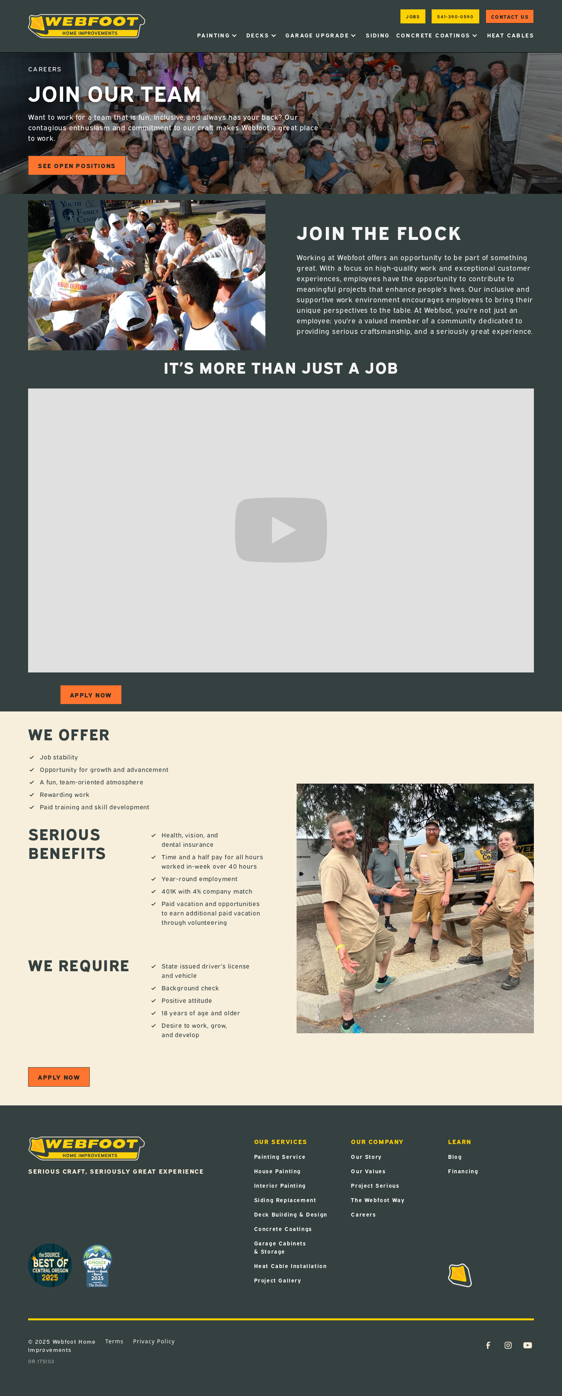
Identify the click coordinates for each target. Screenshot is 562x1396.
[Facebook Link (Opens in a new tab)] (488, 1345)
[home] (86, 26)
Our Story (366, 1156)
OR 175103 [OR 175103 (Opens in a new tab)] (41, 1361)
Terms (114, 1341)
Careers (363, 1214)
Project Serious (375, 1185)
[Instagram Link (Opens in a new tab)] (508, 1345)
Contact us (510, 16)
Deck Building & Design (290, 1214)
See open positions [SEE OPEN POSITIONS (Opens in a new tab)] (77, 165)
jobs (413, 16)
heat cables (510, 35)
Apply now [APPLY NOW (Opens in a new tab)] (91, 694)
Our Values (368, 1170)
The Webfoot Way (378, 1199)
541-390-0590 (455, 16)
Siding (377, 35)
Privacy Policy (154, 1341)
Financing (463, 1170)
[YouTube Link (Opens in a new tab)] (527, 1345)
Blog (455, 1156)
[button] (217, 35)
